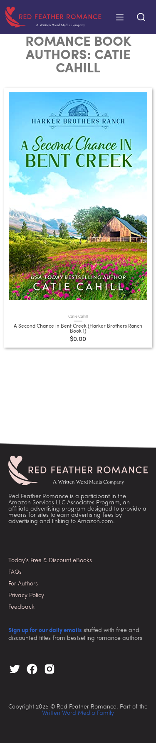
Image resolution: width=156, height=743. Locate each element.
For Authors (23, 584)
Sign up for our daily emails (45, 630)
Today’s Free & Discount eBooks (50, 561)
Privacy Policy (26, 595)
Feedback (21, 607)
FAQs (15, 572)
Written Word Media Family (78, 713)
